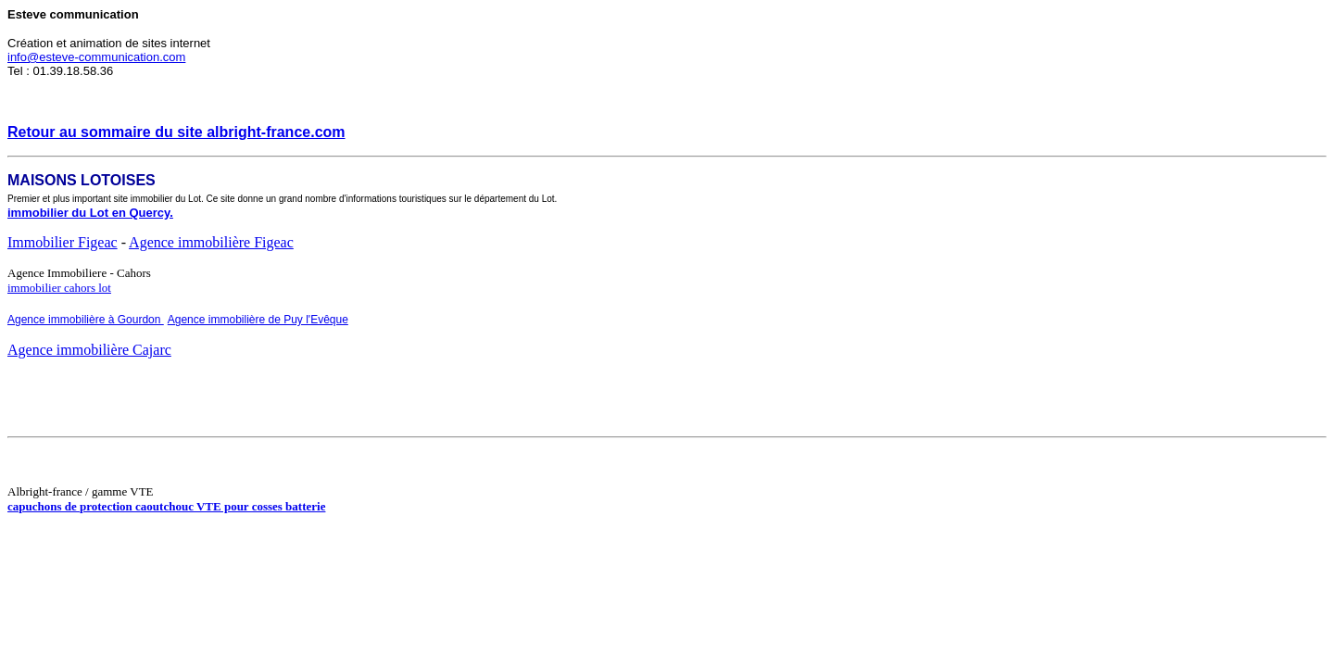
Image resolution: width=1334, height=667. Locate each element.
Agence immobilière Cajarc (89, 350)
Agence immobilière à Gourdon (85, 319)
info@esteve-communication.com (96, 57)
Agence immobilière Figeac (211, 242)
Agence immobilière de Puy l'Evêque (258, 319)
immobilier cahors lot (59, 288)
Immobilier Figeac (62, 242)
